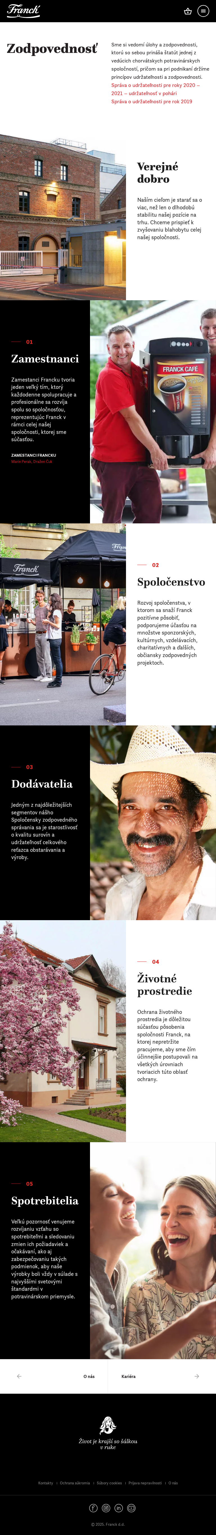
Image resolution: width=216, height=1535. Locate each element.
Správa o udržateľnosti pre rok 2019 (151, 101)
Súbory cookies (109, 1482)
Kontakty (45, 1482)
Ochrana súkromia (75, 1482)
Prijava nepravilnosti (145, 1482)
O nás (173, 1482)
